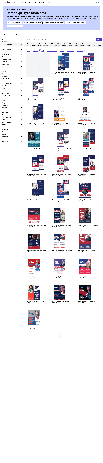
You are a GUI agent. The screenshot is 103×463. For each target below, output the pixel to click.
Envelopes (12, 76)
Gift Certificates (12, 83)
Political (23, 9)
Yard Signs (12, 141)
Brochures (12, 57)
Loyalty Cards (12, 95)
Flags (12, 81)
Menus (12, 100)
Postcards (12, 112)
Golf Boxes (12, 86)
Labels (12, 91)
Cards (12, 66)
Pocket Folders (12, 110)
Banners (12, 52)
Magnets (12, 98)
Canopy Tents (12, 64)
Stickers (12, 124)
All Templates (11, 9)
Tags (12, 132)
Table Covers (12, 127)
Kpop (12, 88)
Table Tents (12, 129)
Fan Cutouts (12, 78)
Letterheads (12, 93)
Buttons (12, 62)
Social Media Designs (12, 122)
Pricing (49, 2)
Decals (12, 71)
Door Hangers (12, 74)
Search (99, 39)
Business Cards (12, 59)
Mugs (12, 103)
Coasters (12, 69)
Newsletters (12, 105)
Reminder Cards (12, 117)
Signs (12, 120)
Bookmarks (12, 54)
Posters (12, 115)
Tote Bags (12, 136)
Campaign (8, 44)
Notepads (12, 107)
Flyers (18, 9)
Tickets (12, 134)
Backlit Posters (12, 49)
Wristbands (12, 139)
